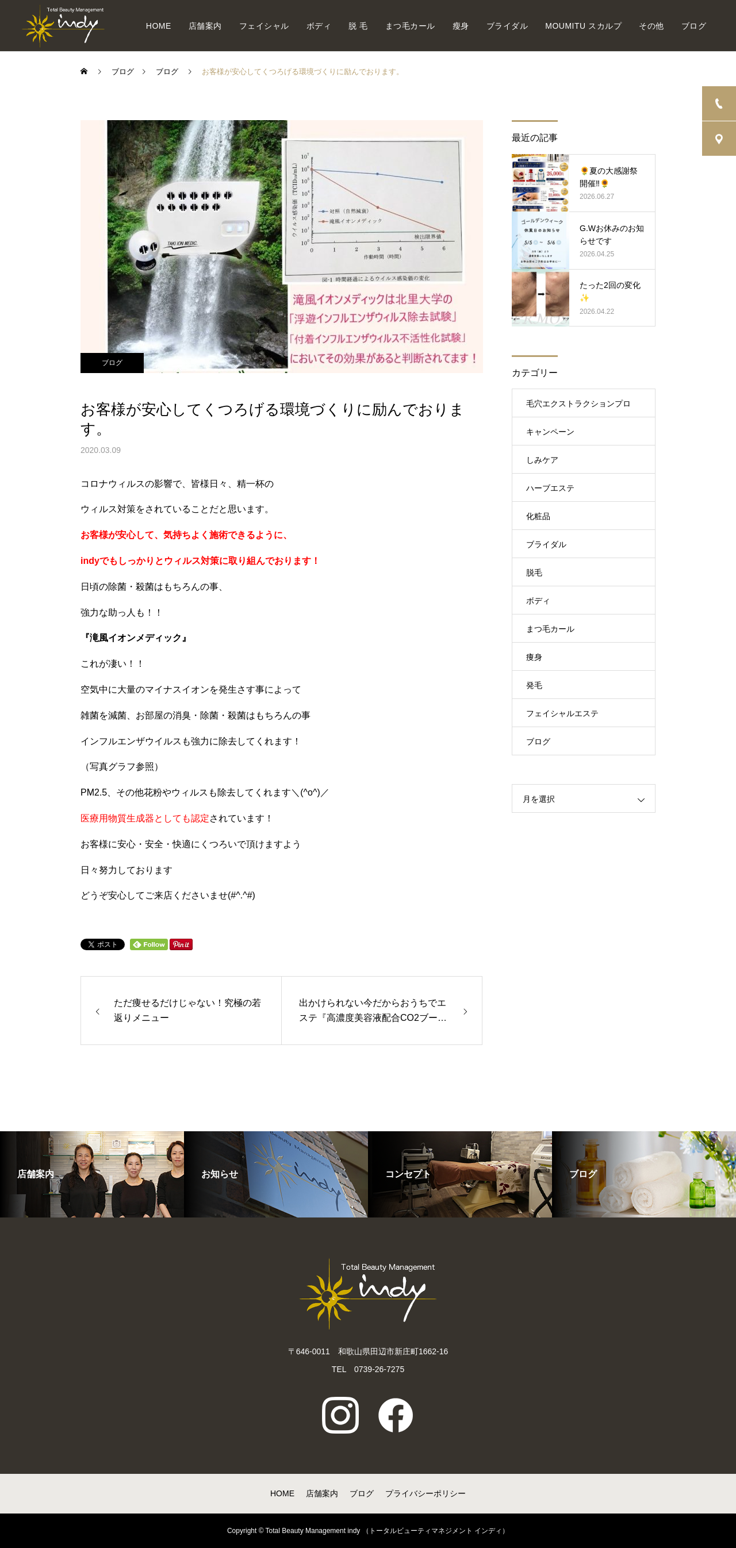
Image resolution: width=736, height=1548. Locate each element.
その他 (651, 25)
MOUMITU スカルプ (583, 25)
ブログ (694, 25)
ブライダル (507, 25)
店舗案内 (205, 25)
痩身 (534, 657)
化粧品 (538, 516)
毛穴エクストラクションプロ (578, 403)
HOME (158, 25)
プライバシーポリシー (425, 1493)
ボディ (319, 25)
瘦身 (461, 25)
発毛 (534, 685)
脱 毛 (357, 25)
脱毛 (534, 572)
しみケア (542, 459)
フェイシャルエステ (562, 713)
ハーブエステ (550, 488)
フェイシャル (264, 25)
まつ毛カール (410, 25)
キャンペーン (550, 431)
